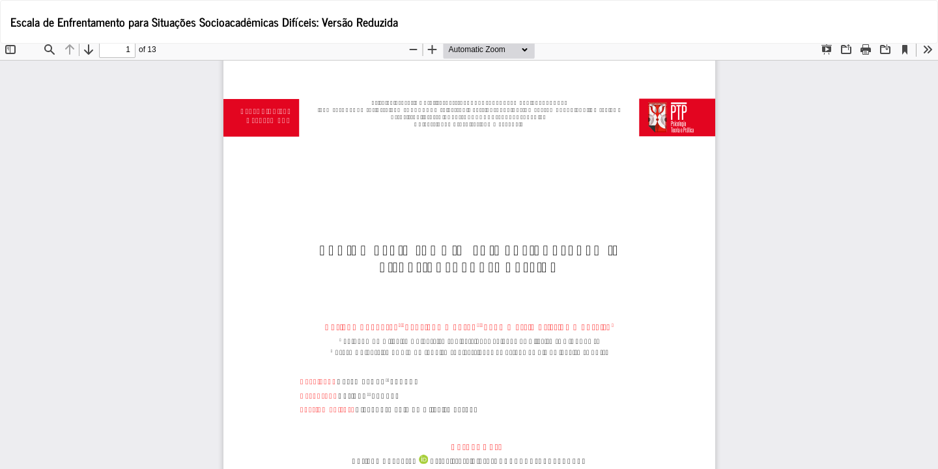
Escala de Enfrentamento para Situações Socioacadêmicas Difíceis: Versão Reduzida (204, 21)
